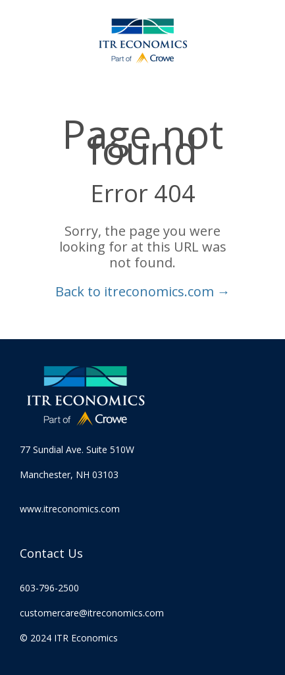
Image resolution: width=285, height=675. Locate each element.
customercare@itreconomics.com (92, 613)
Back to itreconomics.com (142, 291)
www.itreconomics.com (70, 508)
